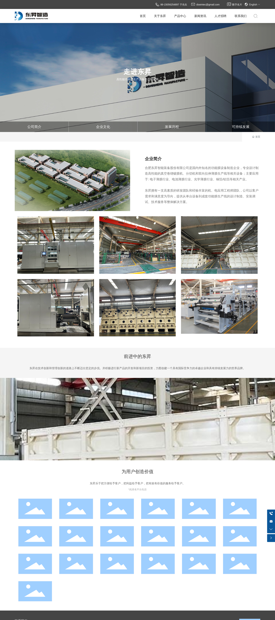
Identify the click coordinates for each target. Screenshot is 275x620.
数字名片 (237, 4)
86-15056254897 (169, 4)
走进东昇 (137, 72)
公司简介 (34, 127)
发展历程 (172, 127)
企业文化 (103, 127)
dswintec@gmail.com (207, 4)
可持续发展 (240, 127)
